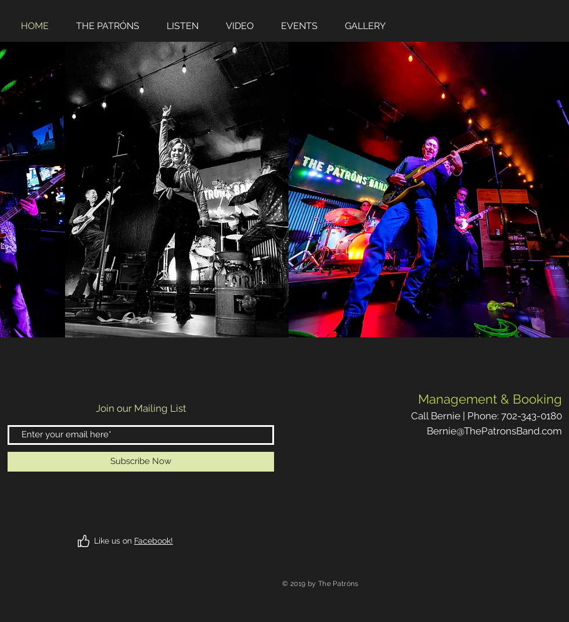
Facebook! (153, 540)
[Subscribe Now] (141, 462)
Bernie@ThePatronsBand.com (494, 431)
